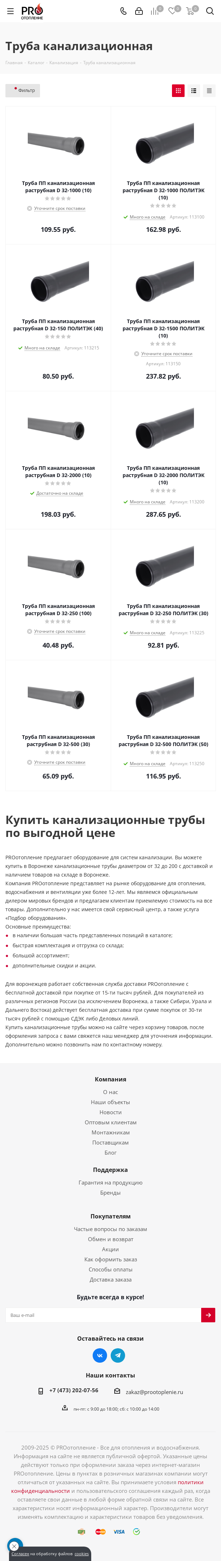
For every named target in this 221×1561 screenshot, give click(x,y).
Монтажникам (111, 1132)
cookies (82, 1554)
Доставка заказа (111, 1279)
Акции (110, 1249)
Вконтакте (100, 1355)
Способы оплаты (111, 1269)
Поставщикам (110, 1142)
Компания (110, 1079)
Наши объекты (110, 1102)
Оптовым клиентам (111, 1122)
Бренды (110, 1192)
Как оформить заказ (110, 1259)
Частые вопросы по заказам (110, 1229)
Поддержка (110, 1170)
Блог (110, 1152)
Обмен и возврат (110, 1239)
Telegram (118, 1355)
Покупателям (110, 1216)
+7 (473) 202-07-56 (73, 1390)
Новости (111, 1112)
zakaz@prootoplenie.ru (154, 1391)
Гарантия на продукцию (110, 1182)
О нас (110, 1091)
